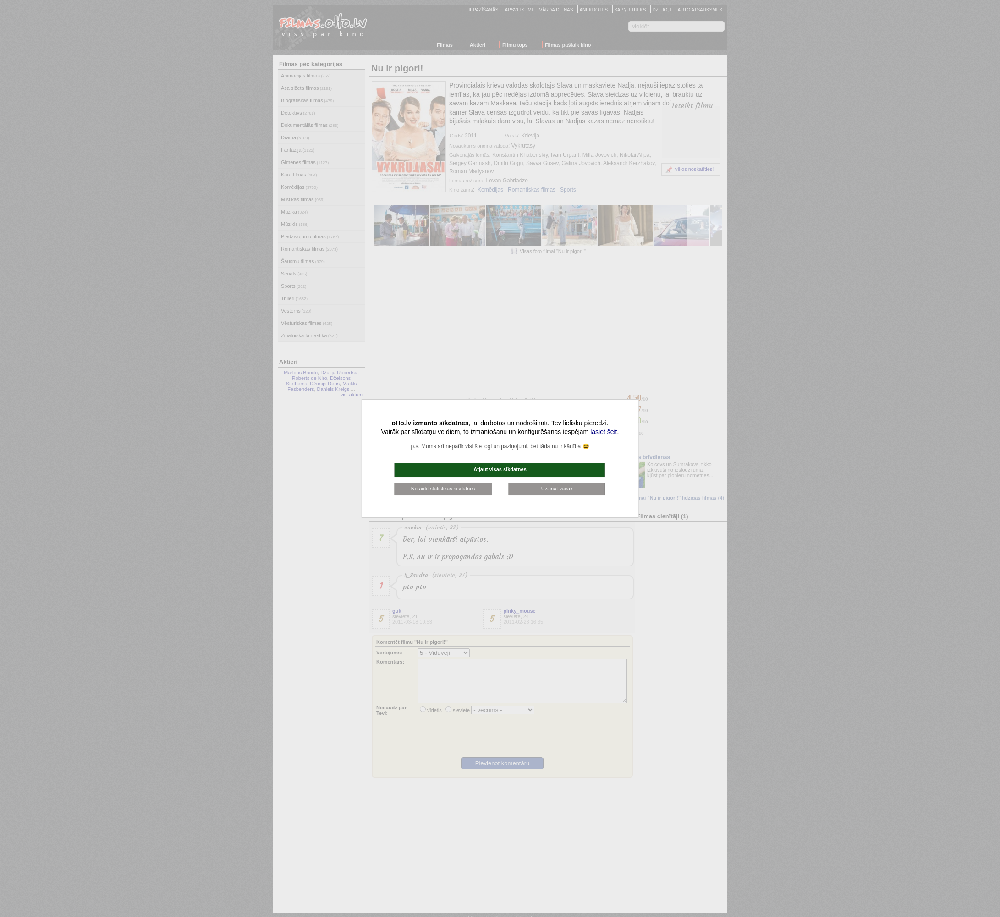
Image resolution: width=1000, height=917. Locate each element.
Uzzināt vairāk (557, 488)
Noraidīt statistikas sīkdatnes (443, 488)
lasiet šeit (603, 431)
